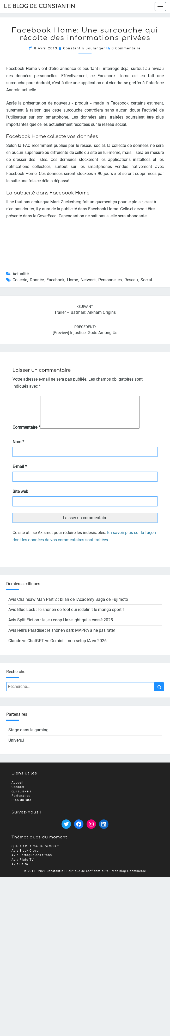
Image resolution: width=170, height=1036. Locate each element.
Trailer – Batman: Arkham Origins (85, 312)
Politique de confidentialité (87, 877)
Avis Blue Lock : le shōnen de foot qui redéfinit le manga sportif (66, 615)
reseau (131, 279)
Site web (20, 497)
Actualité (21, 273)
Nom (18, 448)
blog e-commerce (132, 877)
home (72, 279)
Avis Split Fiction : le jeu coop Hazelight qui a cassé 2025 (60, 626)
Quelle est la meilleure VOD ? (35, 853)
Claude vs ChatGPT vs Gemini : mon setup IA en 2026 (57, 646)
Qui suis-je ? (21, 797)
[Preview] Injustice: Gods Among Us (85, 332)
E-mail (20, 472)
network (88, 279)
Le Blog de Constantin (39, 6)
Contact (18, 793)
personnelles (110, 279)
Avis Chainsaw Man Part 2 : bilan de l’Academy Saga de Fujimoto (68, 605)
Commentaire (26, 433)
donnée (37, 279)
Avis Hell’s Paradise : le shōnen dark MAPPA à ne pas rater (61, 636)
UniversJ (16, 746)
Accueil (17, 789)
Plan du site (21, 807)
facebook (55, 279)
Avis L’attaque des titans (31, 861)
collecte (20, 279)
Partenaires (21, 802)
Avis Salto (19, 870)
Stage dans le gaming (28, 736)
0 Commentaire (126, 48)
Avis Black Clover (25, 857)
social (146, 279)
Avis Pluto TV (22, 866)
